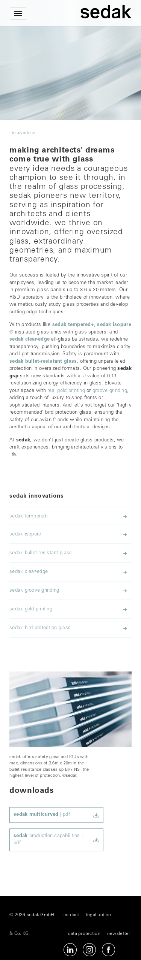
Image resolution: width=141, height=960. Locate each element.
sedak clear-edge (29, 339)
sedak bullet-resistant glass (43, 361)
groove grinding (109, 391)
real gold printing (66, 391)
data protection (84, 934)
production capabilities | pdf (48, 840)
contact (71, 915)
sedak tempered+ (73, 325)
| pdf (42, 814)
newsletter (118, 934)
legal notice (98, 915)
